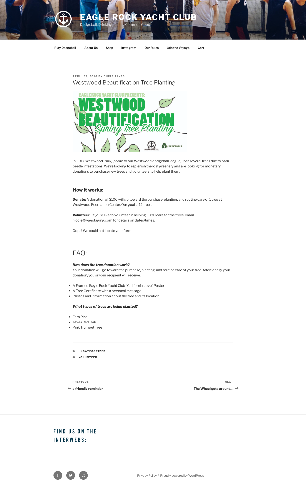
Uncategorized (92, 351)
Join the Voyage (178, 48)
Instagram (128, 48)
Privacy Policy (147, 475)
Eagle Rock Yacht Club (138, 17)
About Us (91, 48)
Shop (109, 48)
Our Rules (152, 48)
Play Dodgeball (65, 48)
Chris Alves (114, 76)
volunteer (88, 357)
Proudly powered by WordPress (182, 475)
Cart (201, 48)
